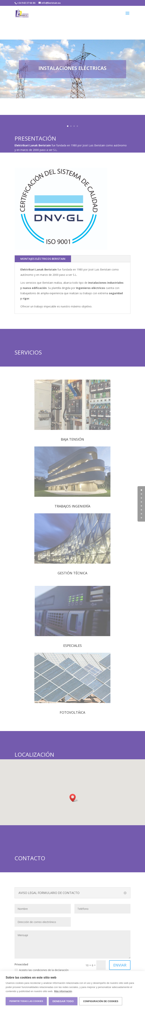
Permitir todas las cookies (26, 1001)
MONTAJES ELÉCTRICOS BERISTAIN (42, 259)
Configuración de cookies (100, 1001)
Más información (63, 991)
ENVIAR (119, 965)
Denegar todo (63, 1001)
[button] (73, 798)
